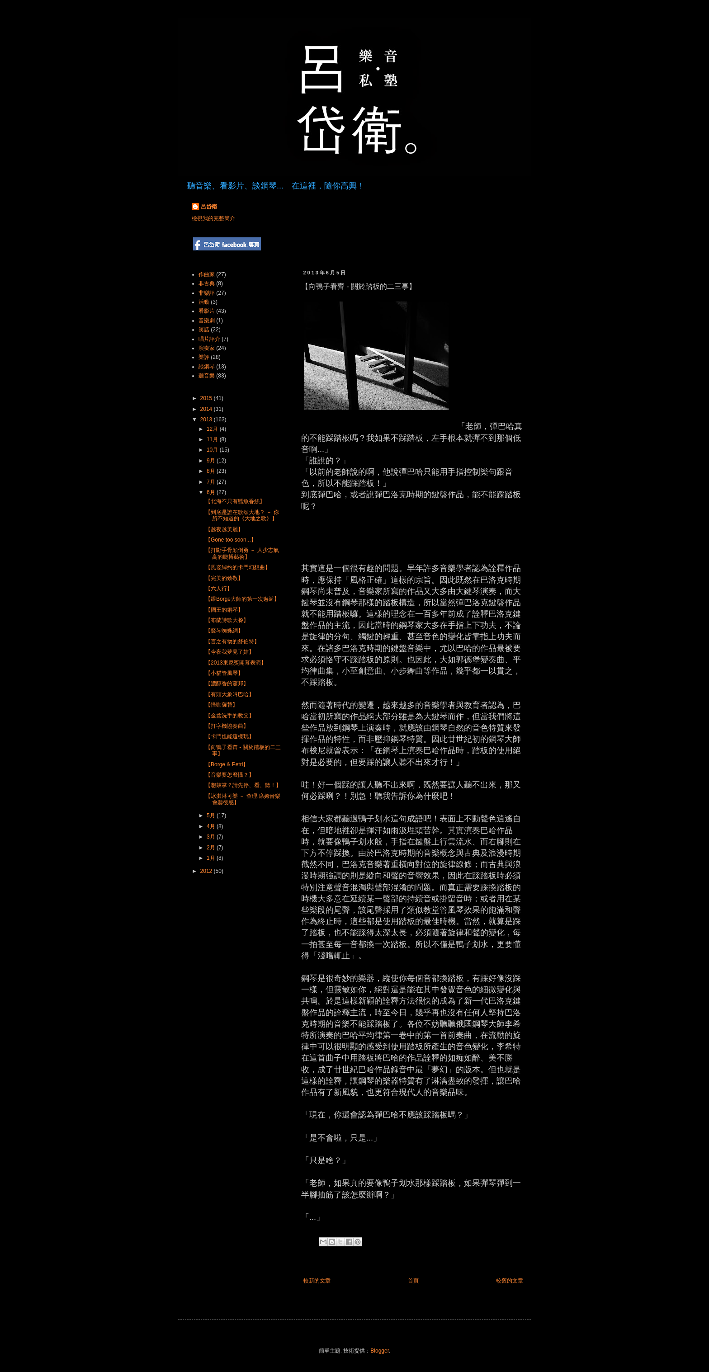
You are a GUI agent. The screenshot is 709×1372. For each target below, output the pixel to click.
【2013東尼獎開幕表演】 (235, 663)
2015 (207, 398)
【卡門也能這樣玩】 (229, 736)
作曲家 (207, 274)
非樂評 (207, 293)
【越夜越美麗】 (224, 529)
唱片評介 (209, 339)
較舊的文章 (509, 1281)
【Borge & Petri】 (226, 764)
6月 (212, 492)
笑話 (204, 329)
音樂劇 (207, 320)
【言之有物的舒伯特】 (232, 641)
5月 (212, 815)
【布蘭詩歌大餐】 (227, 620)
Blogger (379, 1351)
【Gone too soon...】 (230, 540)
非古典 (207, 283)
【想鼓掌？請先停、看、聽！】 (243, 785)
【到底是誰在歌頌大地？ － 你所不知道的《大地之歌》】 (242, 515)
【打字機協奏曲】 (227, 726)
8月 (212, 471)
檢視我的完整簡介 (213, 218)
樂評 (204, 357)
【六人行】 (218, 588)
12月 (213, 429)
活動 (204, 302)
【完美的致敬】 (224, 578)
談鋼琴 (207, 366)
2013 (207, 419)
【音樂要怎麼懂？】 (229, 775)
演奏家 (207, 348)
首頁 (413, 1281)
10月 (213, 450)
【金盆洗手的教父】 (229, 715)
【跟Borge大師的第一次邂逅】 (242, 599)
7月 (212, 482)
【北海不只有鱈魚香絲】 (235, 501)
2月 (212, 847)
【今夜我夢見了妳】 (229, 652)
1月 (212, 858)
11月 (213, 439)
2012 (207, 871)
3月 (212, 837)
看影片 (207, 311)
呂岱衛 (209, 206)
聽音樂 (207, 375)
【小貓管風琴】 (224, 673)
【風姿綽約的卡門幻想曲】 (237, 567)
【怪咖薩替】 (221, 705)
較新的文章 (317, 1281)
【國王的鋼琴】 (224, 610)
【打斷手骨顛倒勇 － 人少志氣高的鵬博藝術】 (242, 553)
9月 (212, 460)
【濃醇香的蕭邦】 (227, 683)
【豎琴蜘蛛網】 (224, 630)
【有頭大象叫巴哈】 (229, 694)
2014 (207, 409)
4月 (212, 826)
